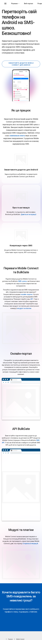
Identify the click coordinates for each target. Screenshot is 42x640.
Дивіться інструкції (28, 214)
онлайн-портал (26, 294)
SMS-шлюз (22, 281)
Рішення (14, 3)
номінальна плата (17, 136)
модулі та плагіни (24, 308)
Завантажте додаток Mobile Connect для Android (21, 64)
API (31, 299)
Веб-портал (28, 3)
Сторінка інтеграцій (30, 543)
